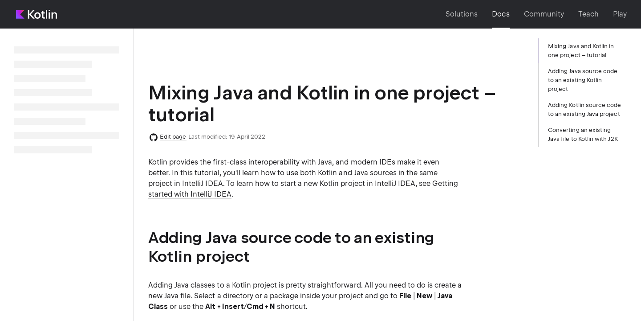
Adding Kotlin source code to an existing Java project (584, 109)
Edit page (173, 136)
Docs (500, 14)
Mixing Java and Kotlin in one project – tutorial (581, 50)
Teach (588, 14)
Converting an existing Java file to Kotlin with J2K (583, 134)
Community (544, 14)
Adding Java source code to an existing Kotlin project (582, 80)
